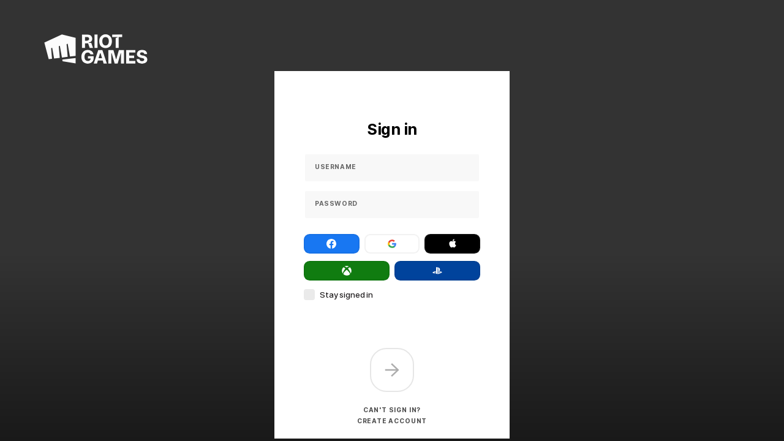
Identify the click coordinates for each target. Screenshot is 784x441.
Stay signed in (346, 295)
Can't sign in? (392, 409)
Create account (392, 420)
